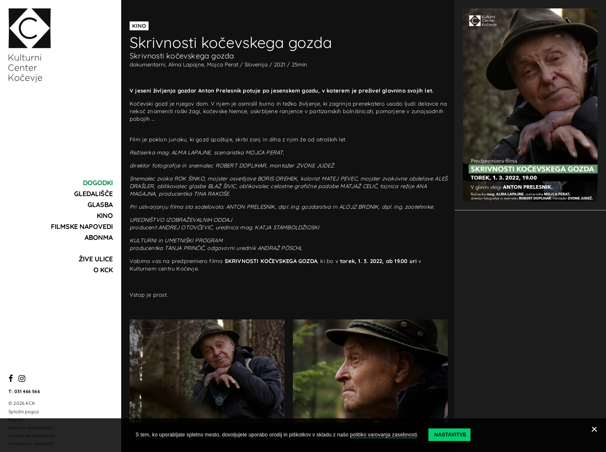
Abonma (99, 237)
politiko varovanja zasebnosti (383, 435)
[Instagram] (22, 379)
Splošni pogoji (23, 412)
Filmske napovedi (82, 226)
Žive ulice (96, 259)
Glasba (100, 204)
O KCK (103, 270)
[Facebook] (10, 379)
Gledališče (93, 193)
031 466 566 (27, 391)
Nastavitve (450, 435)
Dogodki (98, 182)
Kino (105, 215)
